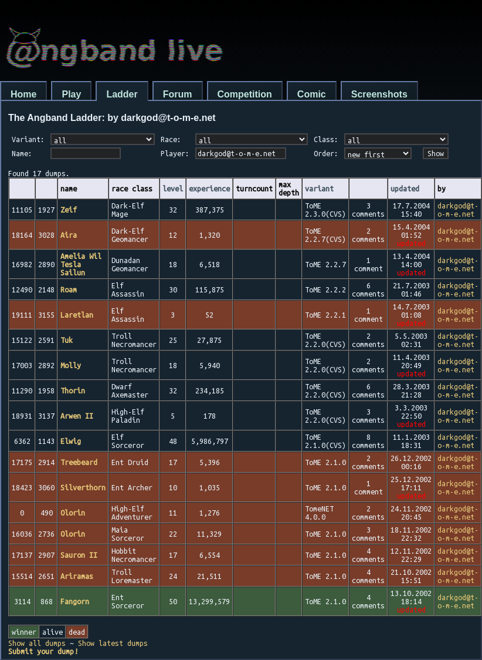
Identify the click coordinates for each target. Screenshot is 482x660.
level (172, 188)
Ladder (121, 94)
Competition (245, 94)
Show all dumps (37, 643)
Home (23, 94)
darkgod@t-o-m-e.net (457, 209)
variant (319, 188)
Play (71, 94)
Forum (177, 94)
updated (405, 188)
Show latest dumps (113, 643)
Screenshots (379, 94)
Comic (311, 94)
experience (209, 188)
